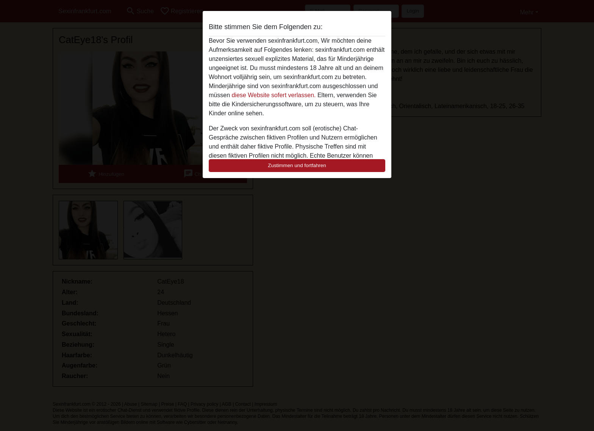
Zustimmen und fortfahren (297, 165)
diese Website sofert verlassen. (273, 95)
